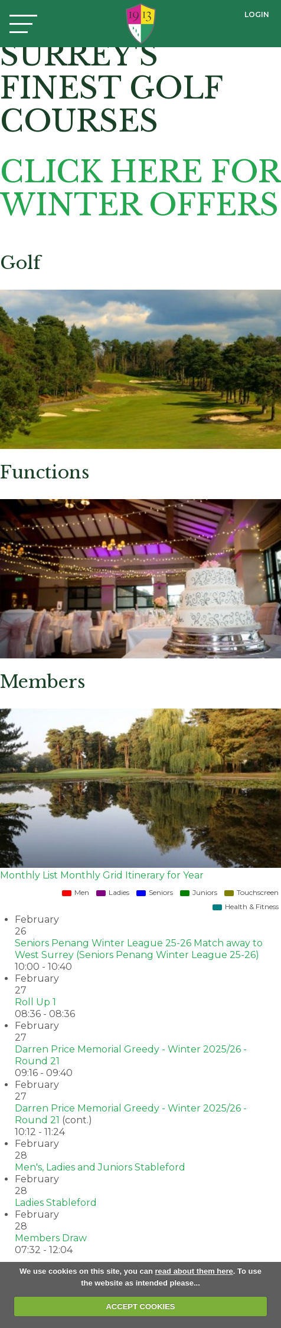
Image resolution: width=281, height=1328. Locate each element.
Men (75, 892)
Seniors (154, 892)
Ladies (112, 892)
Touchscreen (251, 892)
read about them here (194, 1271)
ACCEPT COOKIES (140, 1306)
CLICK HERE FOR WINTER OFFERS (140, 188)
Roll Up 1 (35, 1002)
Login (256, 14)
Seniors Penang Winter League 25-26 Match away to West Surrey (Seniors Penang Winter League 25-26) (139, 948)
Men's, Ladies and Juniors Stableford (100, 1167)
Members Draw (51, 1238)
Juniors (198, 892)
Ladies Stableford (56, 1202)
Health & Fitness (246, 906)
